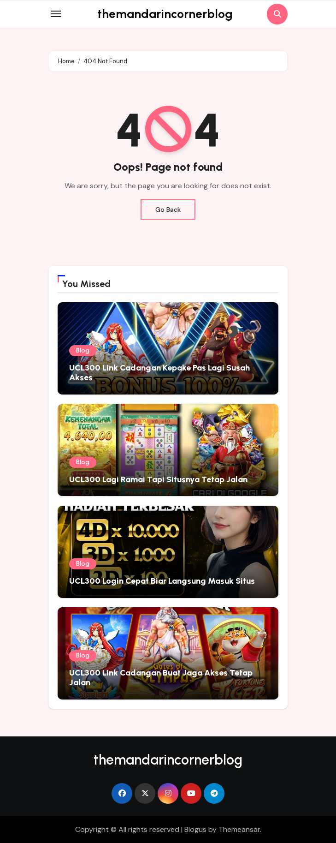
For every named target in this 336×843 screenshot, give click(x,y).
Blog (82, 350)
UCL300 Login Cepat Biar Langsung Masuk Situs (162, 581)
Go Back (168, 209)
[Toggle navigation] (55, 13)
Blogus (195, 829)
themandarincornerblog (165, 13)
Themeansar (239, 829)
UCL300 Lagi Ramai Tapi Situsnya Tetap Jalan (158, 479)
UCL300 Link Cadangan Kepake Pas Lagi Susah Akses (159, 373)
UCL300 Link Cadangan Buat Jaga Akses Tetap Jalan (161, 678)
